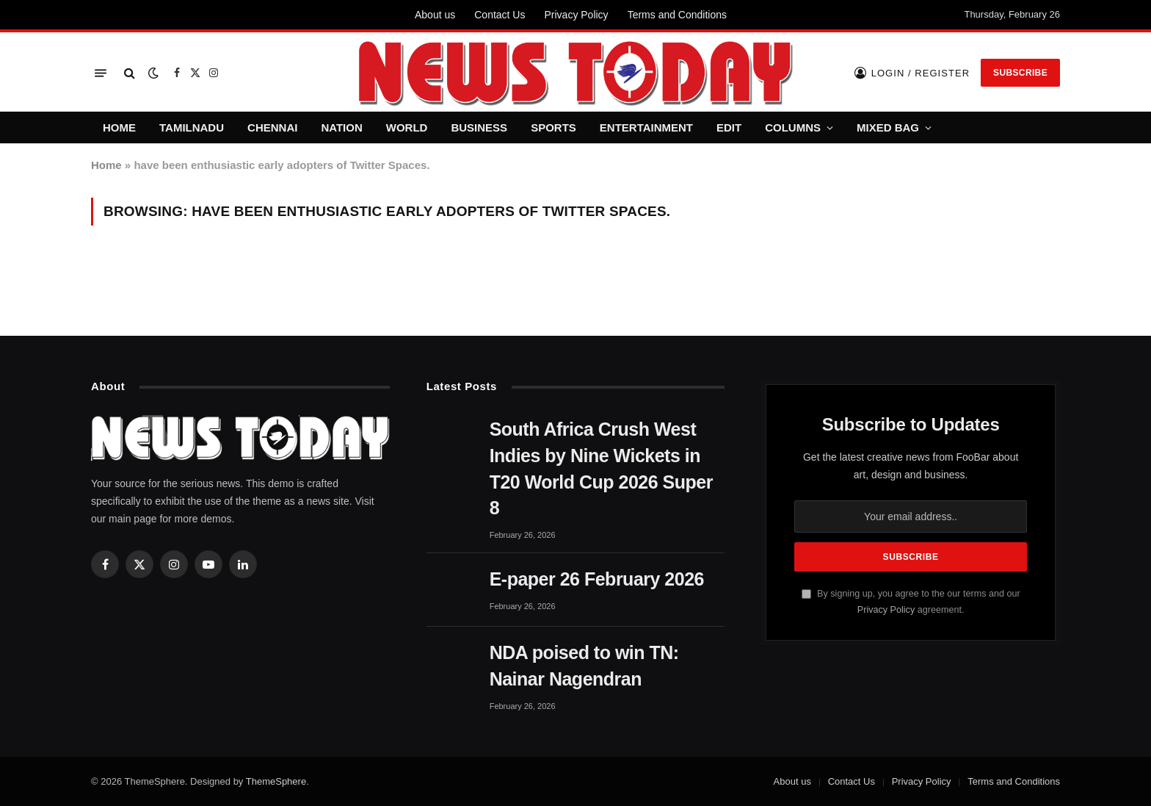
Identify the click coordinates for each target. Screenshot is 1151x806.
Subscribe (1020, 73)
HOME (119, 127)
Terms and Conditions (677, 15)
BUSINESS (479, 127)
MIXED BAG (888, 127)
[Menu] (100, 73)
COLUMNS (793, 127)
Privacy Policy (576, 15)
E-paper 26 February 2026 (597, 579)
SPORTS (553, 127)
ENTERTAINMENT (646, 127)
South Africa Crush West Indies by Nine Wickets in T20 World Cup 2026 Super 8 (601, 468)
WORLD (407, 127)
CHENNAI (272, 127)
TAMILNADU (191, 127)
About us (435, 15)
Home (106, 165)
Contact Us (499, 15)
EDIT (728, 127)
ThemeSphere (276, 781)
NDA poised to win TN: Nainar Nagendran (584, 665)
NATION (341, 127)
